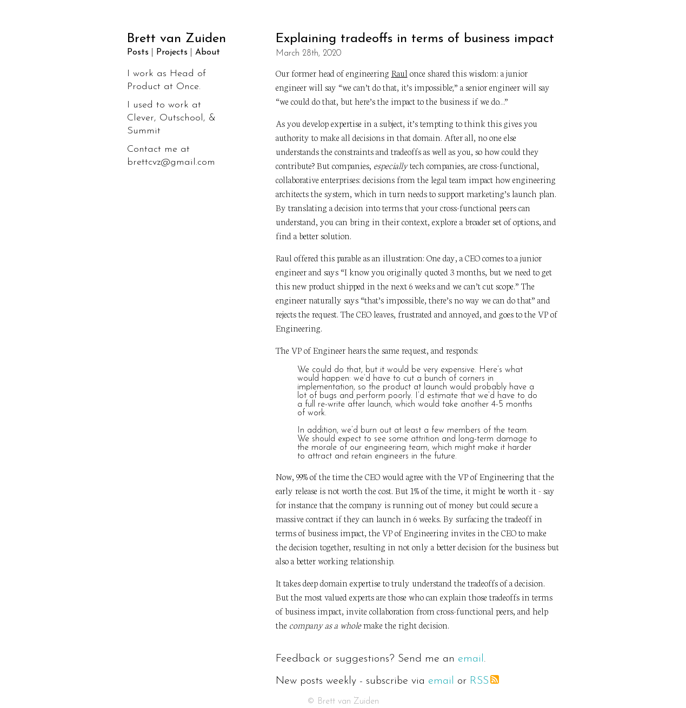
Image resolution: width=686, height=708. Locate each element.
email (471, 658)
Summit (144, 131)
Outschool (181, 118)
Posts (138, 52)
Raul (399, 72)
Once (187, 87)
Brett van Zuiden (176, 38)
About (207, 52)
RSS (484, 681)
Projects (172, 52)
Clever (140, 118)
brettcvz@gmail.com (171, 162)
